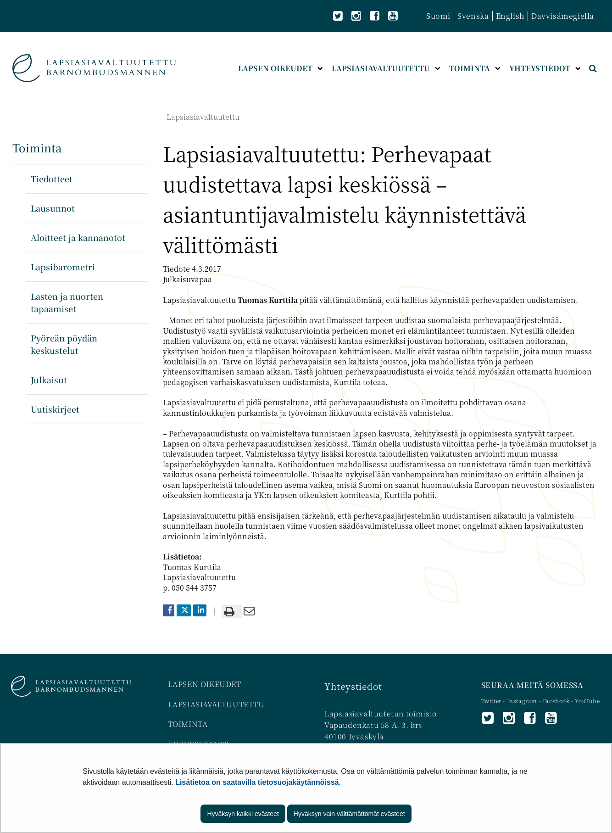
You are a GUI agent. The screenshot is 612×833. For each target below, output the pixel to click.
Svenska (473, 16)
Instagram (523, 700)
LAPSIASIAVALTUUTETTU (216, 704)
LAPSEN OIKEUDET (204, 684)
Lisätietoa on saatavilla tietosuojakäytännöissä (257, 782)
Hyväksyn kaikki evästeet (242, 813)
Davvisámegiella (562, 16)
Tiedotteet (51, 178)
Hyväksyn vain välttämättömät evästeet (349, 813)
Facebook (556, 700)
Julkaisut (49, 380)
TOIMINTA (188, 724)
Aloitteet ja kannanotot (78, 237)
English (510, 16)
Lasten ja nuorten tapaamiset (67, 302)
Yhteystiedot (353, 686)
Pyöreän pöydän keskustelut (64, 344)
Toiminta (37, 148)
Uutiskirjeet (55, 409)
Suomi (438, 16)
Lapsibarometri (63, 267)
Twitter (492, 700)
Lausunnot (53, 208)
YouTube (587, 700)
